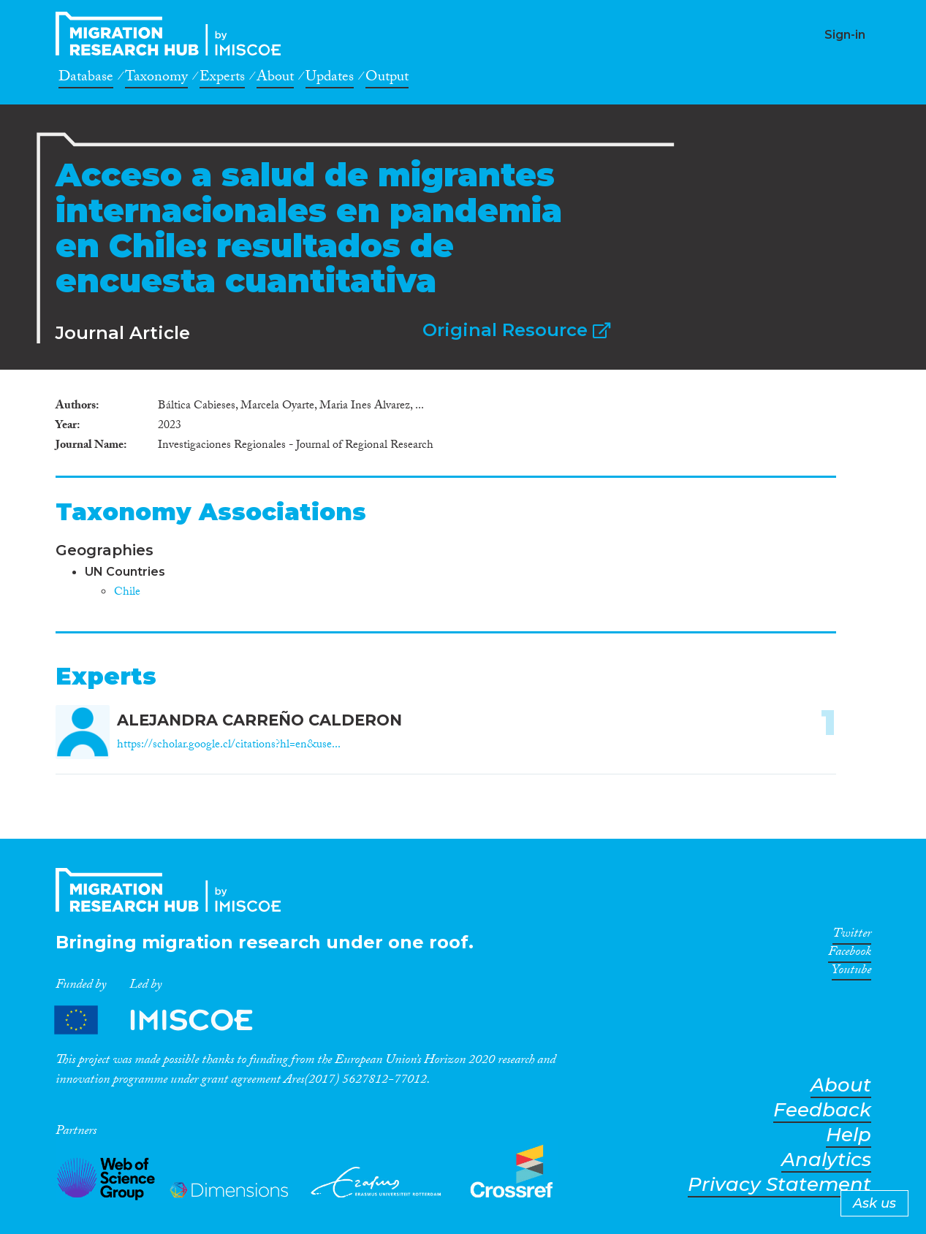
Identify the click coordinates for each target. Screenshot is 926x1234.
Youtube (851, 972)
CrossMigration (172, 34)
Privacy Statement (779, 1184)
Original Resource (516, 329)
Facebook (849, 954)
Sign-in (844, 35)
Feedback (822, 1110)
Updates (329, 78)
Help (848, 1135)
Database (85, 78)
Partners (166, 1019)
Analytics (826, 1160)
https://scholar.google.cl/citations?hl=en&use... (229, 745)
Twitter (851, 936)
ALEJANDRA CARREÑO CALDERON (259, 720)
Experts (222, 78)
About (275, 78)
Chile (127, 593)
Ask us (874, 1203)
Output (387, 78)
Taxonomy (156, 78)
